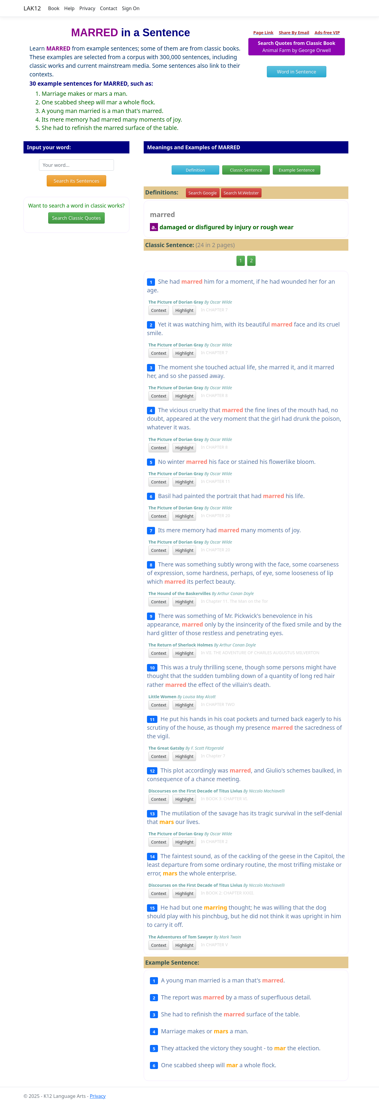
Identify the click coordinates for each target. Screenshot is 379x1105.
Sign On (131, 8)
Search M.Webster (241, 193)
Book (53, 8)
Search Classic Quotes (76, 218)
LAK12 (32, 8)
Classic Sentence (246, 170)
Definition (195, 170)
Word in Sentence (296, 71)
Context (158, 310)
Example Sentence (296, 170)
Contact (108, 8)
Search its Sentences (76, 181)
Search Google (203, 193)
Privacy (87, 8)
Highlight (184, 310)
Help (69, 8)
